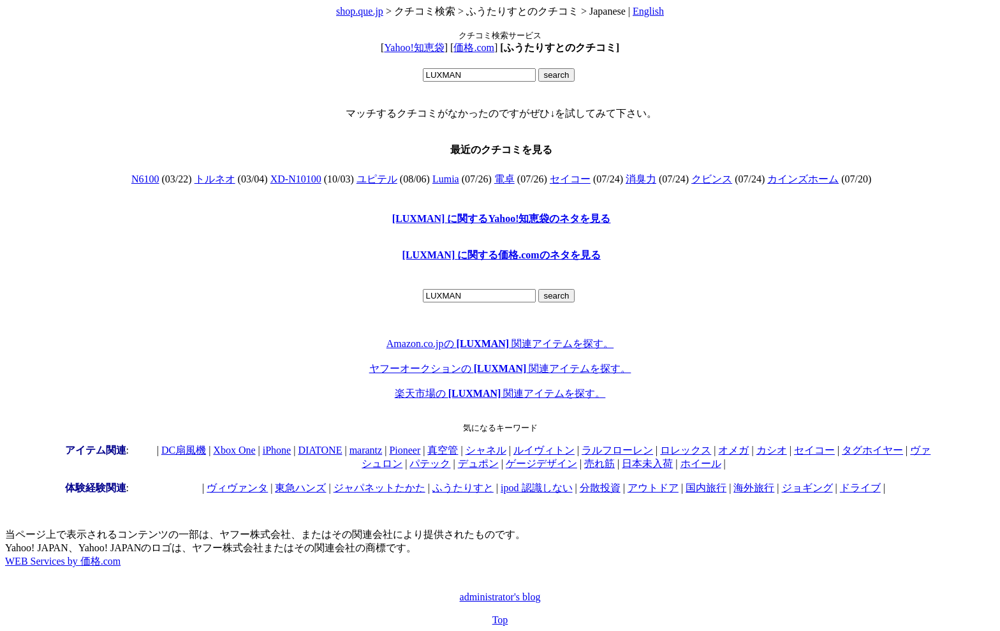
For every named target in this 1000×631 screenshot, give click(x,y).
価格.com (473, 47)
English (648, 11)
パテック (429, 463)
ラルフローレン (617, 450)
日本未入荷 (647, 463)
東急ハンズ (300, 487)
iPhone (277, 450)
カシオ (771, 450)
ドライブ (860, 487)
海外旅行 (753, 487)
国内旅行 (706, 487)
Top (500, 619)
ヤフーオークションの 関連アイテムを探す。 (500, 368)
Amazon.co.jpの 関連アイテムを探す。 (500, 343)
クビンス (711, 179)
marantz (366, 450)
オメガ (733, 450)
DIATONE (320, 450)
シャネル (486, 450)
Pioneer (404, 450)
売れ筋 (599, 463)
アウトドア (653, 487)
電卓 (504, 179)
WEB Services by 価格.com (63, 561)
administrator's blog (500, 596)
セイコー (570, 179)
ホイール (700, 463)
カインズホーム (803, 179)
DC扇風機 (183, 450)
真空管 (442, 450)
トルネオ (215, 179)
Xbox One (234, 450)
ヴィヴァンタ (237, 487)
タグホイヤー (872, 450)
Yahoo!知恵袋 (414, 47)
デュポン (478, 463)
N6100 (145, 179)
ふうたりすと (463, 487)
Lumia (445, 179)
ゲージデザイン (541, 463)
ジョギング (807, 487)
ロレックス (685, 450)
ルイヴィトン (544, 450)
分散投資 (600, 487)
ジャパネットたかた (379, 487)
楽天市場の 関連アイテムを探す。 (500, 393)
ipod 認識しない (536, 487)
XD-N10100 (295, 179)
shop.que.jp (359, 11)
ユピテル (377, 179)
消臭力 (641, 179)
